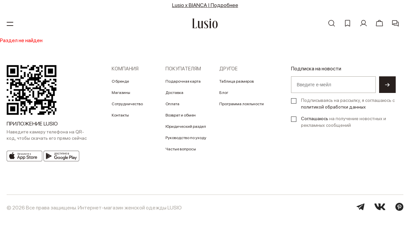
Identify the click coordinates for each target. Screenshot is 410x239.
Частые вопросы (180, 149)
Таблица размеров (236, 81)
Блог (223, 92)
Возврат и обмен (180, 115)
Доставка (174, 92)
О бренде (120, 81)
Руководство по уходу (185, 137)
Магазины (121, 92)
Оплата (172, 104)
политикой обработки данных (333, 107)
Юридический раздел (185, 126)
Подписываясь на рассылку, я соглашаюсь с (348, 104)
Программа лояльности (241, 104)
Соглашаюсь (314, 118)
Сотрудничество (127, 104)
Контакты (120, 115)
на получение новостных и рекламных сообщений (343, 122)
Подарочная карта (183, 81)
